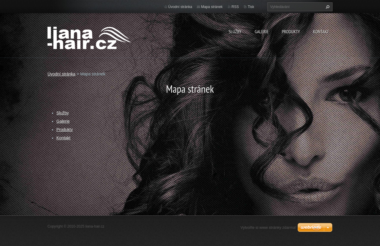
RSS (235, 7)
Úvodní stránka (180, 7)
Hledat (326, 6)
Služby (235, 31)
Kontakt (321, 31)
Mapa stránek (212, 7)
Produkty (291, 31)
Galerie (262, 31)
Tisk (251, 7)
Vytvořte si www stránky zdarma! (268, 227)
